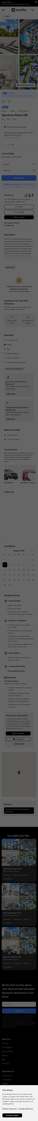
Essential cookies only (26, 1109)
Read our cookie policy (9, 1109)
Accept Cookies (12, 1115)
